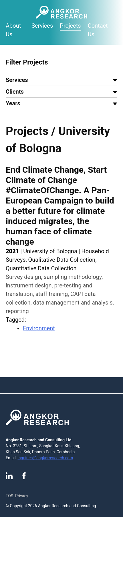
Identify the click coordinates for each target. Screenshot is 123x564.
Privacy (21, 495)
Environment (39, 328)
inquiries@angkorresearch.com (45, 458)
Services (42, 25)
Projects (70, 25)
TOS (9, 495)
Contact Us (98, 30)
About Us (13, 30)
